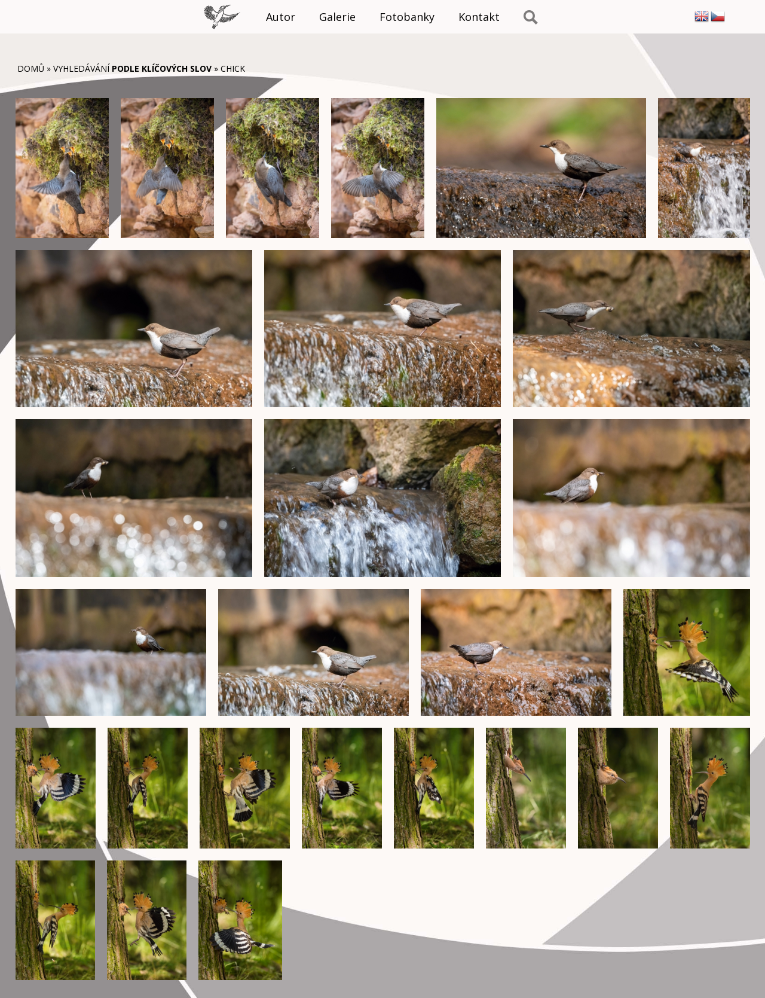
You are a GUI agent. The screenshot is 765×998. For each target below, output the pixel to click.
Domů (30, 68)
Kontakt (479, 17)
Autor (280, 17)
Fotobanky (407, 17)
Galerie (337, 17)
